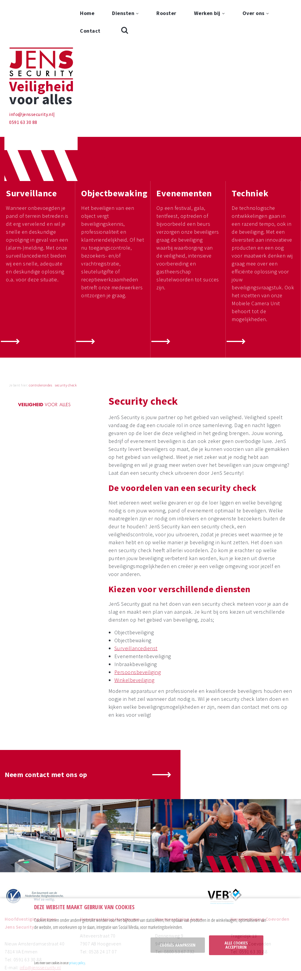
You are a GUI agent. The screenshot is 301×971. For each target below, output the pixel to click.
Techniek (250, 149)
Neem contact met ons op (46, 730)
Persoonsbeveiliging (137, 628)
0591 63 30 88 (23, 78)
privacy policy (77, 962)
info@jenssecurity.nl (31, 70)
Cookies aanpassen (177, 945)
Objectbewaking (114, 149)
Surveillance (31, 149)
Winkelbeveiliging (134, 636)
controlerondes (40, 341)
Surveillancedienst (136, 604)
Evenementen (184, 149)
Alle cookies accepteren (236, 945)
